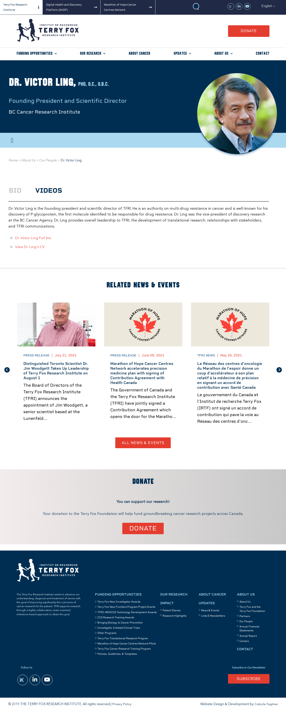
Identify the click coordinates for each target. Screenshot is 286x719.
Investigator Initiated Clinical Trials (118, 635)
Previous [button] (7, 373)
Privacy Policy (122, 712)
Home (13, 160)
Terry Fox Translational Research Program (122, 646)
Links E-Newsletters (213, 623)
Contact (262, 54)
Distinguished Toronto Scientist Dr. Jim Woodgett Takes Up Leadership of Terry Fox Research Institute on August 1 (55, 371)
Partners (244, 623)
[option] (56, 374)
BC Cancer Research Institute (47, 112)
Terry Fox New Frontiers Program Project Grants (126, 614)
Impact (167, 611)
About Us (221, 54)
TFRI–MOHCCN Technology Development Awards (127, 620)
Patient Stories (171, 618)
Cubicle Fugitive (266, 712)
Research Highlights (174, 623)
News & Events (210, 618)
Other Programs (106, 640)
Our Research (90, 54)
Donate (249, 31)
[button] (268, 6)
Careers (244, 648)
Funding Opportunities (35, 54)
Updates (180, 54)
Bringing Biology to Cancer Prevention (120, 630)
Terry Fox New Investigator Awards (118, 609)
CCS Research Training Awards (115, 625)
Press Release (37, 355)
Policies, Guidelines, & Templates (117, 661)
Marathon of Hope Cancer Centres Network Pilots (126, 651)
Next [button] (279, 373)
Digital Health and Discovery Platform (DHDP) (64, 7)
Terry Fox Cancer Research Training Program (124, 656)
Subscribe (249, 686)
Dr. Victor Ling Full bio (34, 238)
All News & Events (143, 450)
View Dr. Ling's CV (30, 247)
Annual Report (248, 643)
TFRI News (207, 355)
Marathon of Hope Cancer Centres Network (120, 7)
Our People (48, 160)
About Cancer (139, 54)
